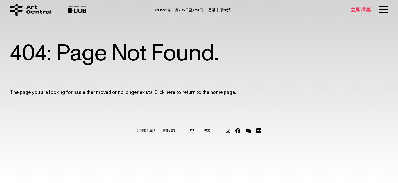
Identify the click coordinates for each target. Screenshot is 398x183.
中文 (207, 130)
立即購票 (361, 10)
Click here (164, 92)
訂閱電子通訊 (146, 130)
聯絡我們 (169, 130)
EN (192, 130)
